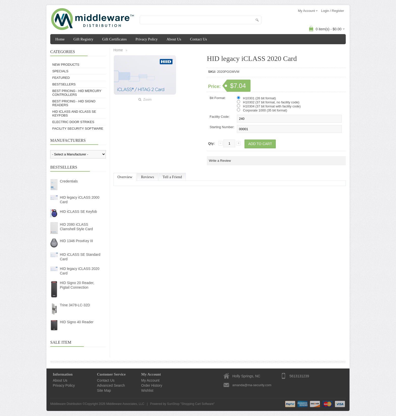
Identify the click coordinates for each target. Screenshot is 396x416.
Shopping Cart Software (197, 404)
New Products (65, 64)
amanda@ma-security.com (251, 385)
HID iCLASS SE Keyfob (78, 212)
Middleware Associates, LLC (125, 404)
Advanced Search (111, 385)
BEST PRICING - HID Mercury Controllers (76, 93)
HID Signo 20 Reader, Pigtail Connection (77, 285)
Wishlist (147, 390)
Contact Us (198, 39)
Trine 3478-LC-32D (75, 305)
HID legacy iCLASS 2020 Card (79, 271)
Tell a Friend (172, 177)
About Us (173, 39)
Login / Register (332, 11)
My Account (150, 380)
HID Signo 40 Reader (76, 322)
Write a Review (220, 161)
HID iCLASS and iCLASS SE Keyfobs (74, 113)
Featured (61, 78)
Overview (124, 177)
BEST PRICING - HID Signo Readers (73, 103)
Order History (151, 385)
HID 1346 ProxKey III (76, 241)
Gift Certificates (114, 39)
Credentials (69, 181)
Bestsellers (64, 84)
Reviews (147, 177)
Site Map (104, 390)
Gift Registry (83, 39)
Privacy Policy (146, 39)
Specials (60, 71)
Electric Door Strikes (73, 122)
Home (60, 39)
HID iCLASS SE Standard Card (80, 256)
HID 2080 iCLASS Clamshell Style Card (76, 226)
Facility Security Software (77, 128)
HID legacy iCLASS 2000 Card (79, 199)
